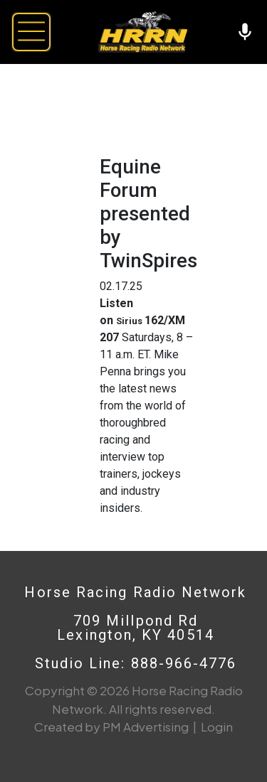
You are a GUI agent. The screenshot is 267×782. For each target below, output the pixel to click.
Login (217, 726)
